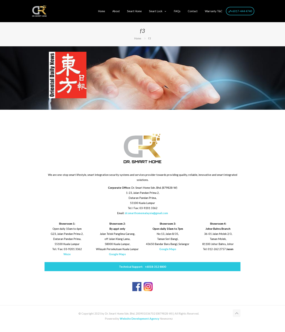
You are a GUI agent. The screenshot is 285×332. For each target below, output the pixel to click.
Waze (67, 254)
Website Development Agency (139, 318)
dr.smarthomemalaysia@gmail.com (146, 213)
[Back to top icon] (236, 313)
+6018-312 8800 (142, 266)
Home (137, 38)
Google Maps (117, 254)
